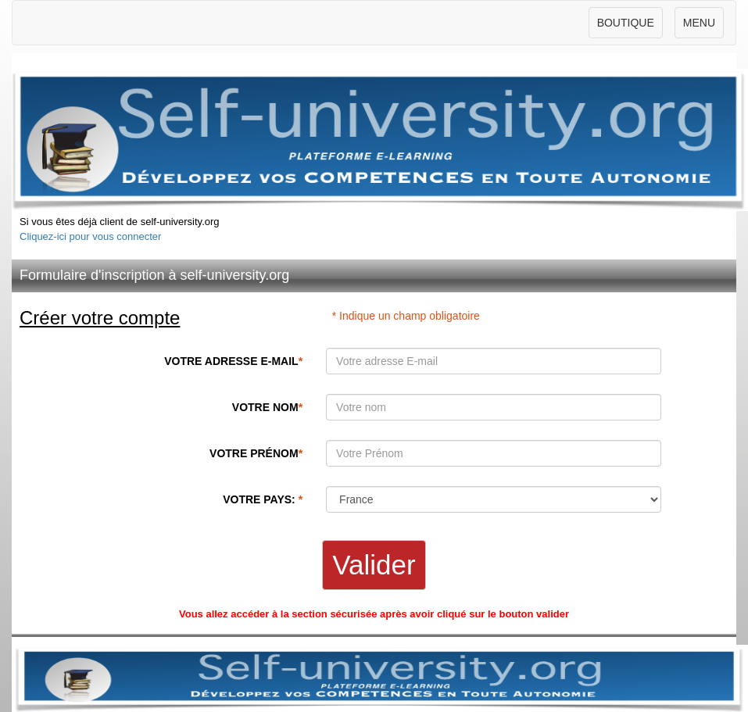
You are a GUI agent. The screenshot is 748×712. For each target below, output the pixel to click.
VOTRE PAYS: (262, 499)
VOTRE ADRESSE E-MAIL (233, 361)
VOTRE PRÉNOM (255, 453)
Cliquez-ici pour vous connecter (90, 236)
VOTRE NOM (267, 407)
